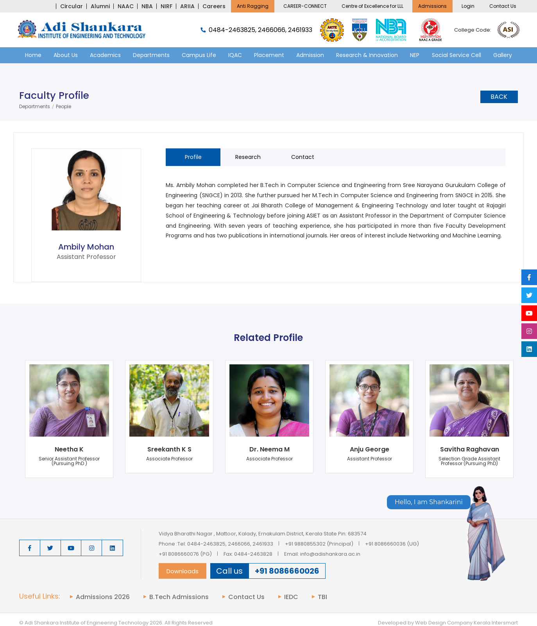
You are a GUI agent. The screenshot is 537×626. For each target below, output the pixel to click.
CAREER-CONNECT (305, 6)
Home (33, 55)
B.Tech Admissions (179, 597)
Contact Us (502, 6)
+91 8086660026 (287, 570)
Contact (302, 157)
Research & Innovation (367, 55)
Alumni (100, 6)
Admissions (432, 6)
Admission (310, 55)
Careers (214, 6)
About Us (66, 55)
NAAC (126, 6)
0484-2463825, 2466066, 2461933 (256, 30)
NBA (147, 6)
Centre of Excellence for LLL (372, 6)
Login (468, 6)
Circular (71, 6)
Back (498, 96)
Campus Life (199, 55)
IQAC (235, 55)
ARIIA (187, 6)
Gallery (502, 55)
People (63, 106)
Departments (151, 55)
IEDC (291, 597)
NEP (414, 55)
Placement (269, 55)
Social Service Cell (456, 55)
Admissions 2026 (103, 597)
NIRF (166, 6)
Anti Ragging (252, 6)
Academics (105, 55)
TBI (322, 597)
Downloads (182, 571)
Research (248, 157)
